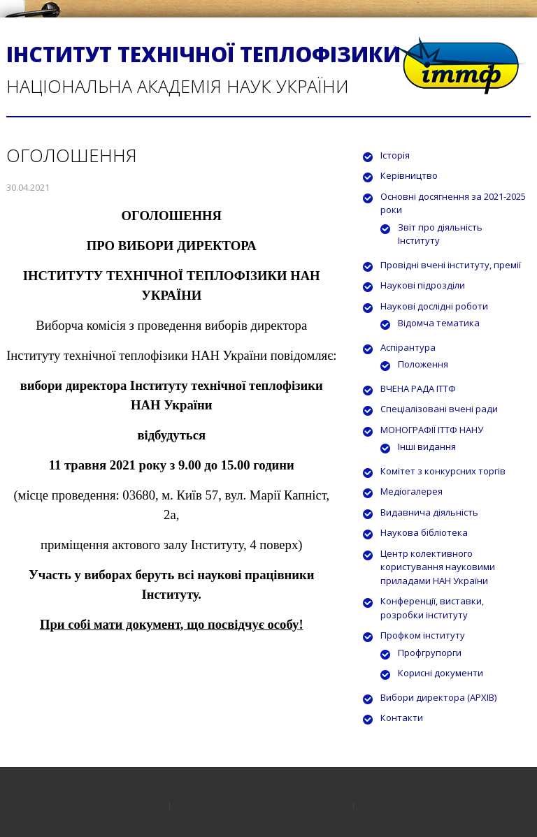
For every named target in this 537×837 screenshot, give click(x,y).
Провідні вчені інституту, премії (450, 265)
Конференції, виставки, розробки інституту (432, 608)
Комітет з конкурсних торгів (443, 471)
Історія (395, 155)
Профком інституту (422, 635)
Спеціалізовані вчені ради (439, 408)
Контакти (401, 717)
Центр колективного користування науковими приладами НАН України (437, 567)
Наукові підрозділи (422, 285)
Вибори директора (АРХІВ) (438, 697)
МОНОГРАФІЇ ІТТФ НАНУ (431, 429)
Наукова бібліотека (424, 532)
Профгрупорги (429, 652)
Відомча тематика (439, 322)
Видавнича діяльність (429, 512)
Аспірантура (408, 347)
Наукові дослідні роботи (434, 306)
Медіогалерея (411, 491)
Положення (423, 364)
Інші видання (427, 446)
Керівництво (409, 175)
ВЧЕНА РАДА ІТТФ (418, 388)
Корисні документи (440, 673)
